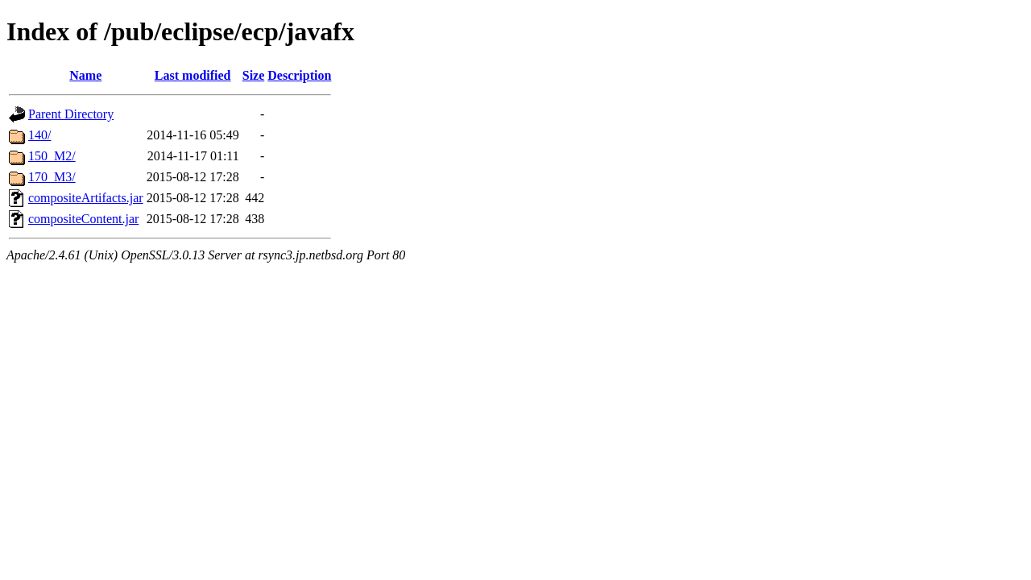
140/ (39, 135)
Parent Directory (71, 114)
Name (85, 75)
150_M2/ (52, 156)
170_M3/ (52, 177)
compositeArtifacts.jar (85, 198)
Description (299, 75)
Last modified (193, 75)
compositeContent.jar (83, 219)
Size (253, 75)
